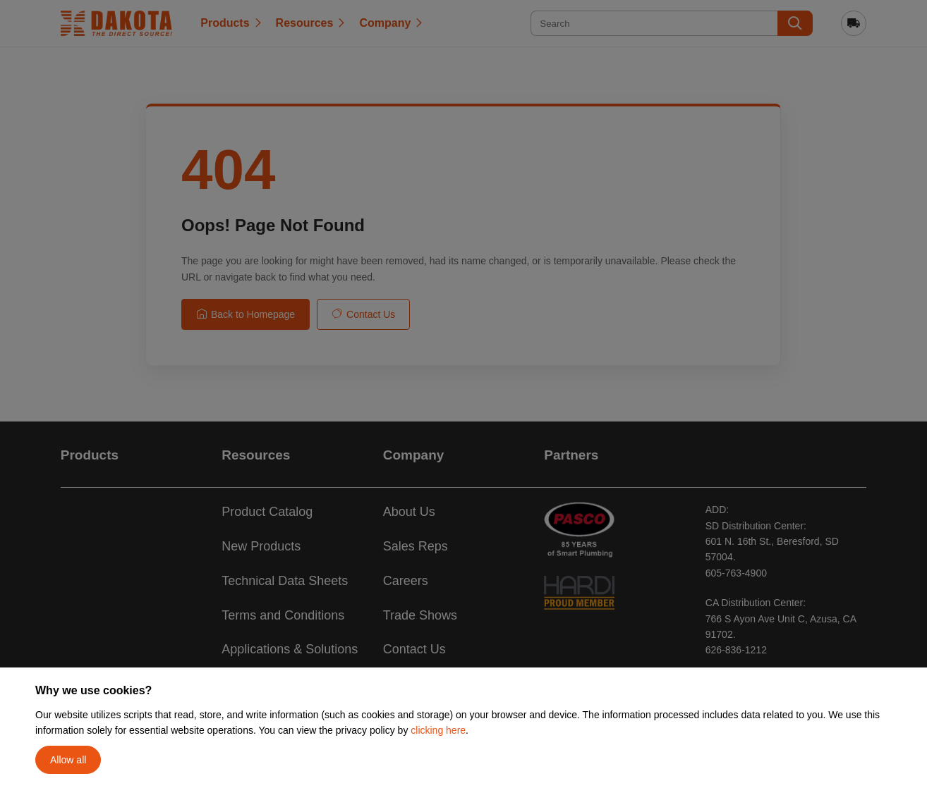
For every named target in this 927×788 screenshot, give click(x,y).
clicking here (438, 730)
